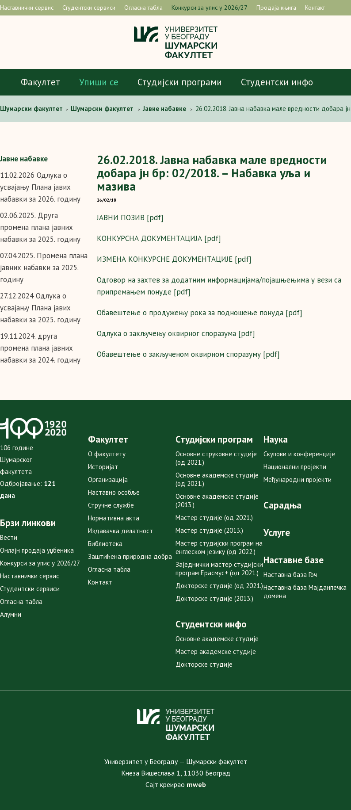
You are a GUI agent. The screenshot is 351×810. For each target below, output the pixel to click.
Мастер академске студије (216, 651)
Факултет (40, 82)
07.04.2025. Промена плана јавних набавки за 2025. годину (44, 267)
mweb (196, 784)
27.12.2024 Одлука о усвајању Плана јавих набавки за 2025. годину (40, 308)
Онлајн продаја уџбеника (37, 550)
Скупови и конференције (299, 454)
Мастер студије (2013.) (209, 530)
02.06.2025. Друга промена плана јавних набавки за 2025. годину (40, 227)
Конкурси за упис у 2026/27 (210, 7)
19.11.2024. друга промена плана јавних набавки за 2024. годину (40, 348)
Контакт (315, 7)
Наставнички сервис (26, 7)
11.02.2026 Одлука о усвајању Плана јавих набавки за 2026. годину (40, 187)
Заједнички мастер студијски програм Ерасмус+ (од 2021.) (219, 568)
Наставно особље (114, 492)
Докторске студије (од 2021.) (219, 585)
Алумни (10, 614)
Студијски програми (179, 82)
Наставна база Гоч (290, 574)
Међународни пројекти (297, 479)
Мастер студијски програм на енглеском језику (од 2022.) (219, 547)
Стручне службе (111, 505)
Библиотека (105, 543)
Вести (8, 537)
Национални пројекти (294, 466)
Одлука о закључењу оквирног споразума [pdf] (176, 333)
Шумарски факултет (32, 108)
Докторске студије (204, 664)
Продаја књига (276, 7)
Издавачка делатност (120, 531)
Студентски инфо (277, 82)
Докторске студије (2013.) (214, 598)
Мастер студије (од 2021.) (214, 517)
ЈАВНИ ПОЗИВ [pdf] (130, 217)
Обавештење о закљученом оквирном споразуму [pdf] (188, 354)
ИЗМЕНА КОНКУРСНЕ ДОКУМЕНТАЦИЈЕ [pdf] (174, 259)
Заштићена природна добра (130, 556)
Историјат (103, 466)
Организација (108, 479)
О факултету (107, 454)
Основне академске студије (217, 638)
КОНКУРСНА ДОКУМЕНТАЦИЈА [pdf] (159, 238)
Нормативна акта (113, 518)
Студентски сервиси (88, 7)
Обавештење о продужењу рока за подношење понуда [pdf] (199, 312)
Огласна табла (143, 7)
